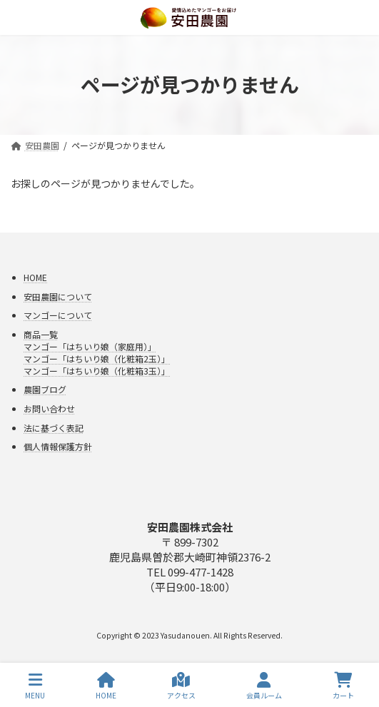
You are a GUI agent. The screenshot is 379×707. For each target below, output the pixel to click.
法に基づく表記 (54, 427)
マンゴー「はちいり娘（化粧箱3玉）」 (97, 371)
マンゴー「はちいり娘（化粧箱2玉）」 (97, 358)
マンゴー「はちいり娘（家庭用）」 (90, 346)
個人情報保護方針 (58, 446)
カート (343, 686)
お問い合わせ (49, 408)
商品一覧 (41, 334)
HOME (35, 277)
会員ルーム (264, 686)
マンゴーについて (58, 315)
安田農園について (58, 296)
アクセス (181, 686)
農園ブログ (45, 389)
